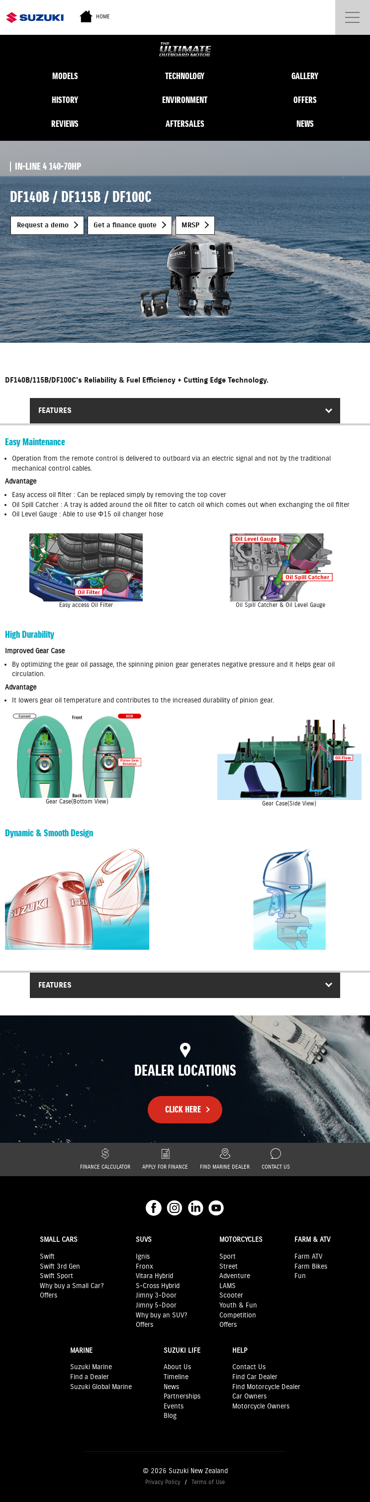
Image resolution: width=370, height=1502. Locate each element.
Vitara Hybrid (154, 1276)
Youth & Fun (238, 1305)
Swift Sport (56, 1276)
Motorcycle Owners (260, 1406)
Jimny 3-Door (156, 1295)
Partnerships (182, 1396)
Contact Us (276, 1159)
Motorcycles (241, 1239)
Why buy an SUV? (161, 1315)
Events (174, 1406)
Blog (170, 1415)
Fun (300, 1276)
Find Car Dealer (255, 1377)
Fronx (144, 1266)
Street (228, 1266)
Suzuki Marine (91, 1367)
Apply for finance (165, 1159)
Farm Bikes (310, 1266)
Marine (81, 1350)
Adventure (234, 1276)
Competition (237, 1315)
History (65, 100)
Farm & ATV (312, 1239)
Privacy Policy (162, 1482)
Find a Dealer (89, 1377)
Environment (184, 100)
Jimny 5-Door (156, 1305)
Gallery (304, 76)
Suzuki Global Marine (101, 1387)
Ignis (143, 1256)
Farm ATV (308, 1256)
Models (65, 76)
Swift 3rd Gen (60, 1266)
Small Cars (59, 1239)
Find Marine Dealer (225, 1159)
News (305, 123)
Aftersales (185, 123)
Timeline (176, 1377)
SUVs (144, 1239)
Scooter (231, 1295)
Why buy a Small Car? (72, 1286)
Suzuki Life (182, 1350)
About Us (177, 1367)
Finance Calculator (105, 1159)
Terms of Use (208, 1482)
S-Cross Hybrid (158, 1286)
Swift (47, 1256)
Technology (184, 76)
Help (239, 1350)
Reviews (65, 123)
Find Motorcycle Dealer (266, 1387)
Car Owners (249, 1396)
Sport (227, 1256)
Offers (305, 100)
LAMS (227, 1286)
